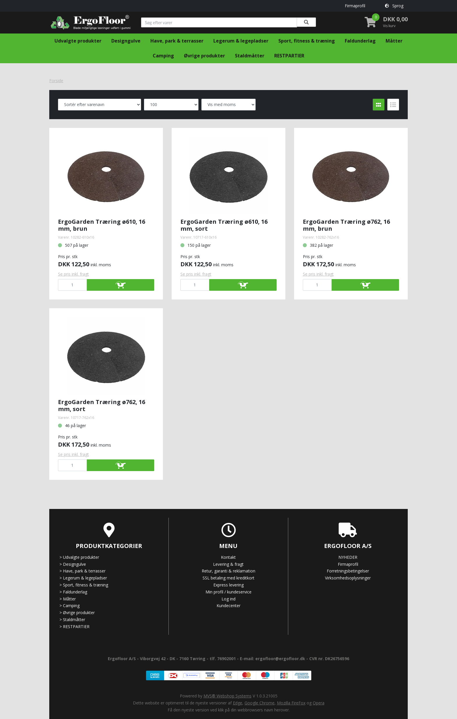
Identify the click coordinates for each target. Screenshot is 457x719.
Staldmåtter (249, 55)
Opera (318, 703)
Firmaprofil (355, 5)
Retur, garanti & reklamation (228, 571)
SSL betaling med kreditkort (228, 578)
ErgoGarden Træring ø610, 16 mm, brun (101, 225)
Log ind (228, 599)
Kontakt (228, 557)
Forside (56, 80)
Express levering (228, 585)
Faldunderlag (360, 41)
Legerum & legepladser (240, 41)
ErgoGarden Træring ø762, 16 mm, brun (346, 225)
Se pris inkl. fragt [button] (73, 274)
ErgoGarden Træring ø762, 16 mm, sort (101, 405)
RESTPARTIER (289, 55)
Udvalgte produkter (78, 41)
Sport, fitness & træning (306, 41)
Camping (163, 55)
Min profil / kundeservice (228, 592)
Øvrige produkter (204, 55)
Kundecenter (228, 605)
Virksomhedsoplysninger (348, 578)
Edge (237, 703)
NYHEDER (347, 557)
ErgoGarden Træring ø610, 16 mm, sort (224, 225)
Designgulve (125, 41)
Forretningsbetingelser (348, 571)
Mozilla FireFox (291, 703)
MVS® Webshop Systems (227, 696)
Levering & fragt (228, 564)
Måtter (394, 41)
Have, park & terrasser (176, 41)
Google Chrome (260, 703)
